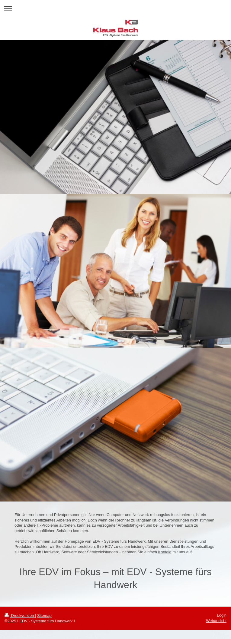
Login (221, 615)
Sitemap (44, 615)
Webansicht (216, 620)
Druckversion (20, 615)
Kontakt (164, 552)
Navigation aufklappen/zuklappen (115, 8)
